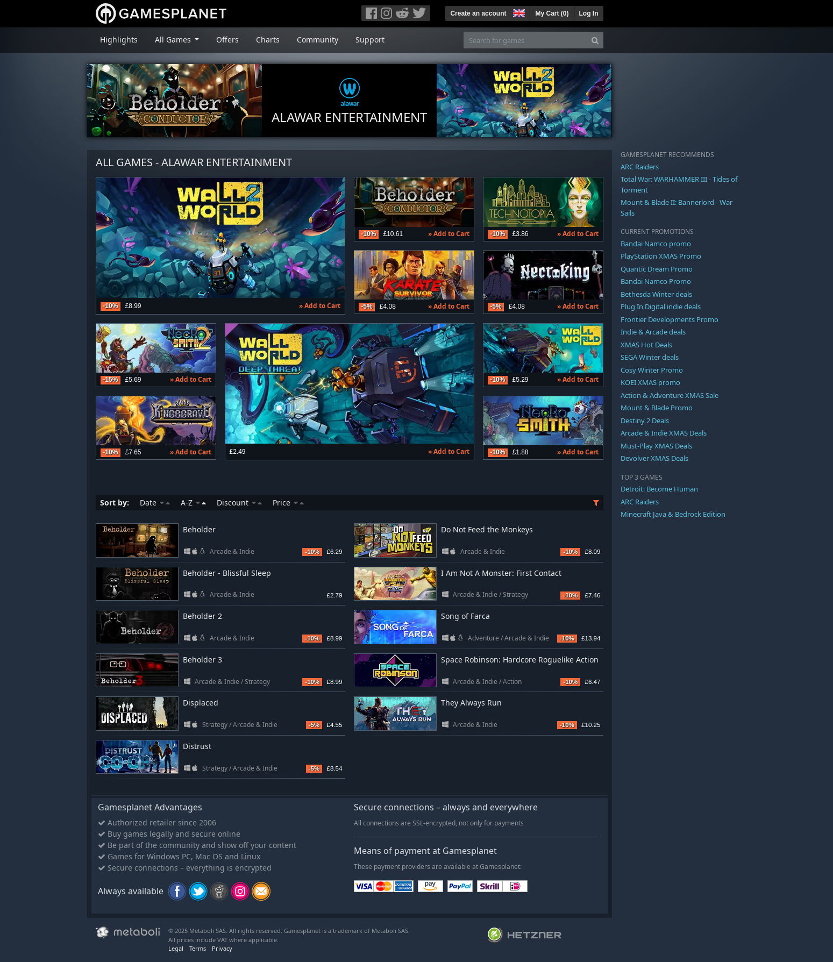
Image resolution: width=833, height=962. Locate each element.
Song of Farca (465, 616)
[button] (518, 11)
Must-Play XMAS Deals (656, 446)
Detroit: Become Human (659, 489)
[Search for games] (525, 40)
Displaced (200, 702)
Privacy (222, 948)
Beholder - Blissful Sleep (227, 573)
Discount (239, 502)
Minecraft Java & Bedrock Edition (673, 514)
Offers (227, 39)
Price (288, 502)
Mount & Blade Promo (657, 407)
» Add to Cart (319, 305)
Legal (175, 948)
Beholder (199, 529)
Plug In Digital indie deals (661, 306)
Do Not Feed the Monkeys (487, 529)
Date (155, 502)
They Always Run (471, 702)
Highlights (119, 39)
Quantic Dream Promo (657, 269)
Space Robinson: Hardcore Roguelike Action (520, 659)
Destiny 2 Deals (645, 420)
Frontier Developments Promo (669, 319)
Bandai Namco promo (656, 243)
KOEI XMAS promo (650, 382)
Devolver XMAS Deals (654, 458)
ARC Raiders (640, 167)
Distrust (197, 746)
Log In (589, 13)
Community (317, 39)
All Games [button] (174, 39)
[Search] (595, 40)
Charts (268, 39)
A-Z (193, 502)
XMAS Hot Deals (646, 345)
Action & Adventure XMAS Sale (669, 395)
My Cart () (551, 13)
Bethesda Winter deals (656, 294)
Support (370, 39)
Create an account (478, 13)
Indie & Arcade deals (653, 332)
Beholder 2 (202, 616)
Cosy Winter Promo (652, 370)
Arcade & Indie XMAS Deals (664, 433)
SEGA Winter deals (650, 357)
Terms (197, 948)
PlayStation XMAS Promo (661, 256)
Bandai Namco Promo (656, 281)
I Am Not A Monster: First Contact (501, 573)
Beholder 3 (202, 659)
